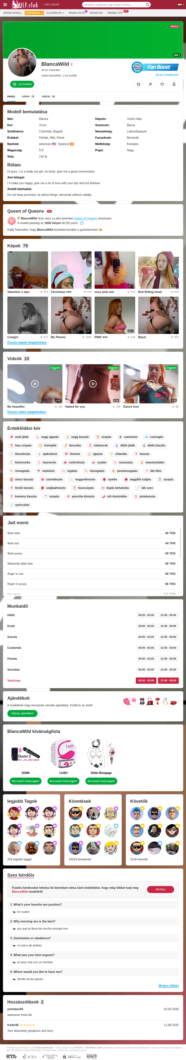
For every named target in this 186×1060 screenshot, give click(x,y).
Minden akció (78, 12)
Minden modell (12, 13)
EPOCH (77, 1048)
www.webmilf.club (44, 1047)
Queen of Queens (85, 218)
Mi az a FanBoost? (167, 74)
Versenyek (96, 13)
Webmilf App (116, 12)
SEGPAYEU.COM (94, 1048)
